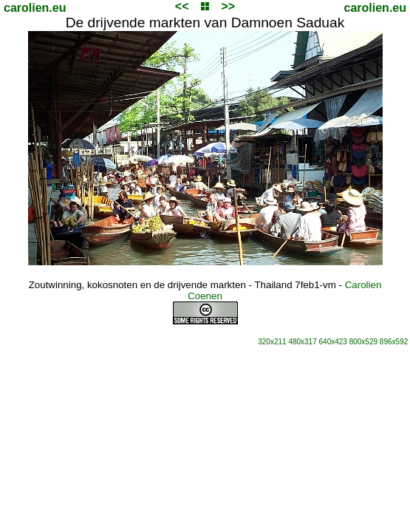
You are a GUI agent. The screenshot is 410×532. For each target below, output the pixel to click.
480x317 (302, 342)
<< (182, 6)
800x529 (363, 342)
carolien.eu (35, 7)
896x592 (394, 342)
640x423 (333, 342)
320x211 (272, 342)
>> (228, 6)
